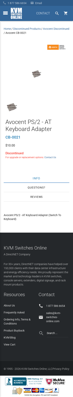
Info (36, 178)
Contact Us (50, 157)
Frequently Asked (14, 312)
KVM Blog (10, 337)
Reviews (36, 196)
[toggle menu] (5, 13)
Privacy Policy (61, 368)
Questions (36, 187)
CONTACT (43, 13)
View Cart (9, 344)
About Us (9, 305)
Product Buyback (14, 330)
